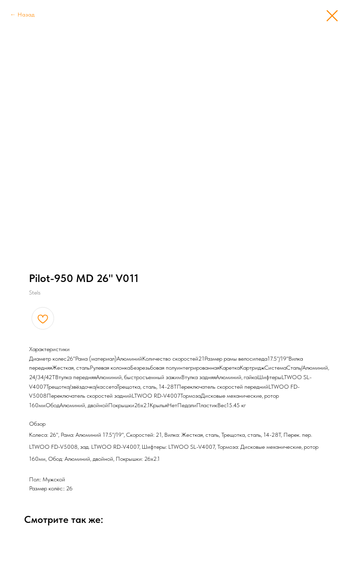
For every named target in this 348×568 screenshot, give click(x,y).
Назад (26, 14)
